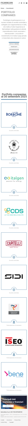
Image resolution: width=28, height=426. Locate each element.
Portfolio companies (14, 43)
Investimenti (9, 8)
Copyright (11, 422)
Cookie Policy (4, 422)
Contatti (2, 420)
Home (2, 8)
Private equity (14, 46)
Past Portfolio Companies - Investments (14, 53)
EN (24, 3)
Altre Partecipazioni (14, 49)
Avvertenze (9, 420)
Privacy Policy (17, 420)
